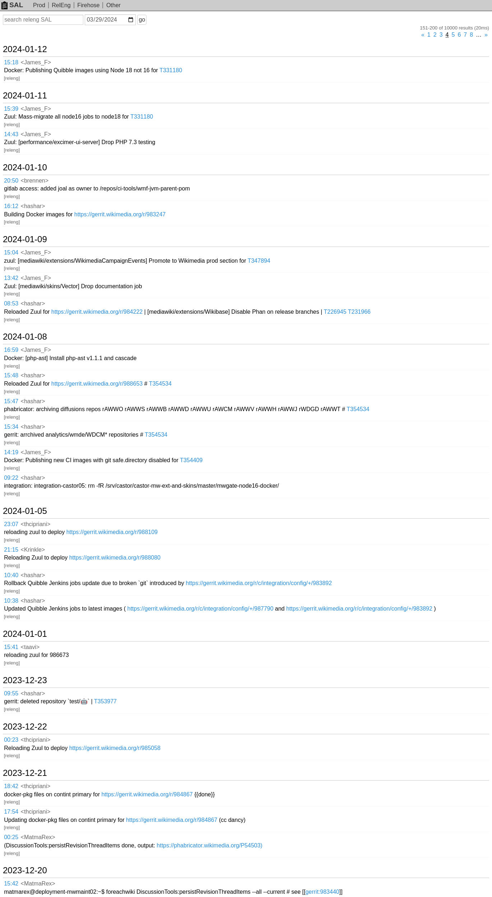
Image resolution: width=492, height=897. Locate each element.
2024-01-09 (25, 239)
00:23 (11, 740)
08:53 (11, 303)
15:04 (11, 252)
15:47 (11, 401)
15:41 (11, 647)
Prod (39, 5)
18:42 (11, 786)
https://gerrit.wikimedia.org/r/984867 (146, 794)
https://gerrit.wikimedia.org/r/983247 (120, 214)
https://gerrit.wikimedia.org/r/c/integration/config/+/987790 (200, 609)
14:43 (11, 134)
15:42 (11, 883)
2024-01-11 (25, 95)
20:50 (11, 181)
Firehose (88, 5)
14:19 (11, 452)
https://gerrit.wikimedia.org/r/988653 (97, 384)
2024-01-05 (25, 511)
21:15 (11, 550)
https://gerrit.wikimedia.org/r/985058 (115, 748)
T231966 (359, 312)
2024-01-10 (25, 167)
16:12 (11, 206)
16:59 (11, 350)
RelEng (61, 5)
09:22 (11, 478)
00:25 (11, 837)
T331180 (170, 70)
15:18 (11, 62)
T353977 (105, 701)
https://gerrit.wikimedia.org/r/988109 (112, 532)
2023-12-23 (25, 680)
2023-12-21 (25, 773)
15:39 (11, 109)
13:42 (11, 278)
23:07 (11, 524)
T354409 (191, 460)
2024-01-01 (25, 634)
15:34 (11, 427)
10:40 (11, 575)
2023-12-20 (25, 870)
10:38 (11, 601)
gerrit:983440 (322, 892)
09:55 (11, 693)
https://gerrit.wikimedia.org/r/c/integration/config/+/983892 (259, 583)
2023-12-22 (25, 727)
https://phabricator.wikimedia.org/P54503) (209, 845)
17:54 (11, 812)
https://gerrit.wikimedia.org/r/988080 (115, 558)
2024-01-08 (25, 337)
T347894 (258, 261)
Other (113, 5)
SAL (12, 5)
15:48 (11, 375)
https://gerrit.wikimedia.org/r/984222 (97, 312)
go (142, 20)
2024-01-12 (25, 49)
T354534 (160, 384)
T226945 (335, 312)
